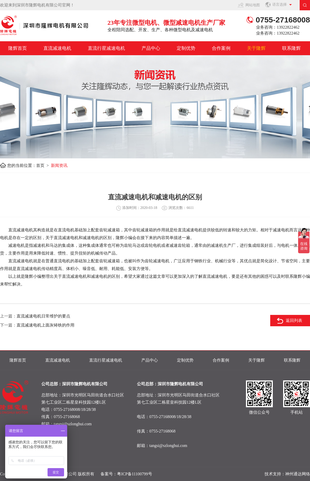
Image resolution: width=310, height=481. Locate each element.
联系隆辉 (291, 48)
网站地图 (252, 5)
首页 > (43, 165)
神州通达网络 (297, 474)
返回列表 (294, 320)
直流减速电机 (57, 48)
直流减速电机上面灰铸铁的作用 (45, 325)
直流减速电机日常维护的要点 (43, 316)
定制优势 (186, 48)
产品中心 (151, 48)
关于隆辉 (256, 48)
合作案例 (221, 48)
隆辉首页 (17, 48)
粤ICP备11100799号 (134, 474)
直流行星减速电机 (106, 48)
